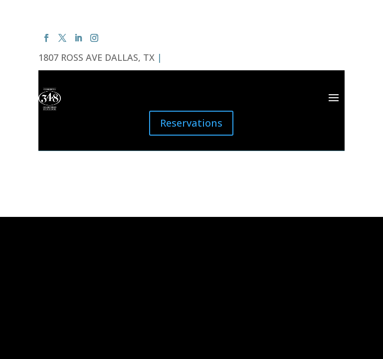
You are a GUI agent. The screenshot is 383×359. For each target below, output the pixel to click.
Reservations (191, 123)
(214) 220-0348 (195, 57)
